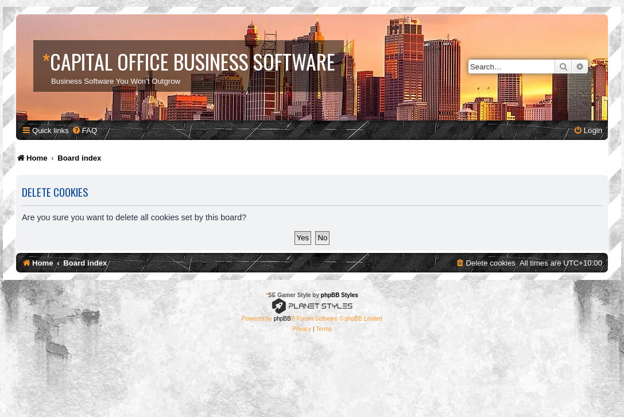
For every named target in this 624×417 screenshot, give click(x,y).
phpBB (282, 318)
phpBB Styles (339, 295)
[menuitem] (84, 130)
